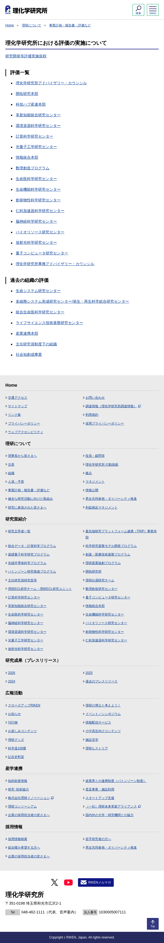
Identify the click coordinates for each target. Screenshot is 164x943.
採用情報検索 (17, 839)
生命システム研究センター (38, 291)
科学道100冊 (17, 748)
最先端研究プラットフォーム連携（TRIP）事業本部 (121, 534)
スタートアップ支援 (99, 798)
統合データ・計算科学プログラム (32, 546)
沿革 (11, 464)
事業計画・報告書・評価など (70, 25)
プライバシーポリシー (24, 423)
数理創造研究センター (101, 589)
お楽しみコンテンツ (22, 731)
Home (9, 25)
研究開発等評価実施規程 (25, 56)
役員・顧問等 (95, 456)
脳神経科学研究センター (36, 221)
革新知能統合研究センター (38, 115)
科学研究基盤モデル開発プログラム (111, 546)
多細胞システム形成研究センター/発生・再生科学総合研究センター (72, 301)
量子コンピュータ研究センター (42, 253)
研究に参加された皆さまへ (27, 507)
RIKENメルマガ (99, 882)
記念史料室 (16, 757)
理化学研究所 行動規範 (101, 464)
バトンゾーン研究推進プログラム (32, 571)
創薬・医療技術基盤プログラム (107, 554)
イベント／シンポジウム (103, 714)
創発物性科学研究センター (38, 200)
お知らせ (14, 714)
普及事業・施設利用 (99, 789)
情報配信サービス (98, 722)
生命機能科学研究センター (38, 189)
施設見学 (91, 740)
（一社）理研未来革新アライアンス (113, 806)
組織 (11, 473)
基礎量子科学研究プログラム (29, 554)
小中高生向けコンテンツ (103, 731)
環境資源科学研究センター (38, 125)
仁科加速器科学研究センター (40, 211)
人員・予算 (16, 482)
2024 (11, 681)
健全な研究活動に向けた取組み (30, 499)
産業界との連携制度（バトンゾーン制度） (115, 781)
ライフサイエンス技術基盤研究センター (49, 323)
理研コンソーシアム (22, 806)
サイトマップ (17, 406)
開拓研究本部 (27, 93)
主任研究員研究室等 (22, 580)
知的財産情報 (17, 781)
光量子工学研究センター (36, 147)
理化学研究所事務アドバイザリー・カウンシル (55, 264)
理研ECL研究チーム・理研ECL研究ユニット (40, 589)
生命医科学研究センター (36, 179)
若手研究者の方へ (98, 839)
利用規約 (91, 415)
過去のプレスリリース (101, 681)
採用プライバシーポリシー (104, 423)
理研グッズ (16, 740)
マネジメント (95, 482)
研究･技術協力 (18, 789)
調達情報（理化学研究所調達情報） (113, 406)
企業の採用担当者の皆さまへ (29, 815)
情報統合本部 (27, 157)
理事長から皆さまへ (22, 456)
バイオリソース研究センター (40, 232)
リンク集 (14, 415)
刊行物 (13, 722)
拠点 (88, 473)
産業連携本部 (27, 333)
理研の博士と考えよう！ (103, 705)
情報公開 (91, 490)
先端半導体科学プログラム (27, 563)
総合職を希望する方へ (24, 847)
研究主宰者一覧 (19, 531)
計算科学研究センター (34, 136)
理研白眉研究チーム (99, 580)
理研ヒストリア (96, 748)
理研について (31, 25)
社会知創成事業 (29, 354)
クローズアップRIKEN (24, 705)
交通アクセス (17, 397)
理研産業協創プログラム (103, 563)
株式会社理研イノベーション (31, 798)
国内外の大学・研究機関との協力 (109, 815)
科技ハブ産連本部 (31, 104)
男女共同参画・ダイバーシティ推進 (111, 499)
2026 (11, 673)
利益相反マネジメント (101, 507)
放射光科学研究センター (36, 242)
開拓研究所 (93, 571)
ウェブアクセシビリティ (25, 432)
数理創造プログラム (32, 168)
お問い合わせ (95, 397)
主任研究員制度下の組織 (36, 344)
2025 (89, 673)
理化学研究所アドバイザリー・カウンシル (51, 83)
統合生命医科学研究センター (40, 312)
